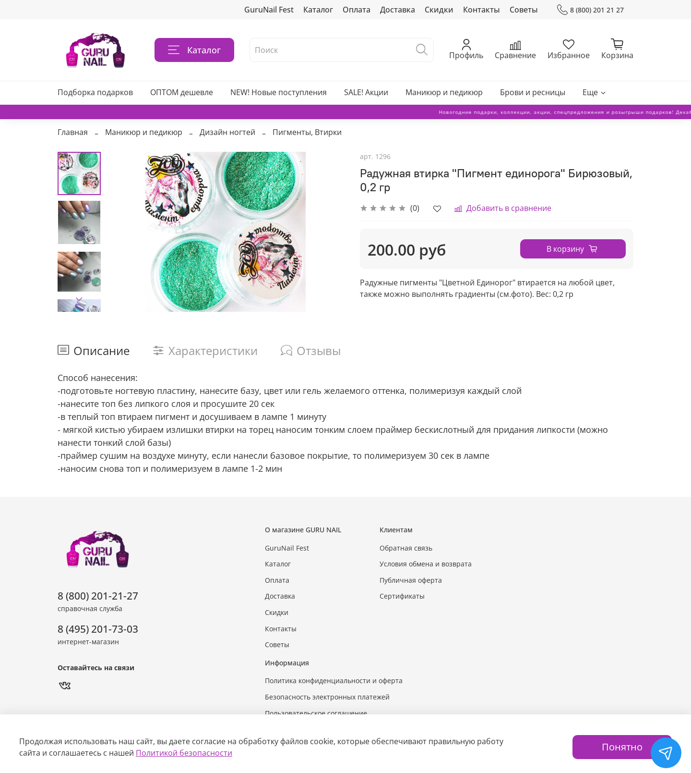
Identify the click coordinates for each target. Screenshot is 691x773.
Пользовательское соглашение (316, 713)
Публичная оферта (411, 580)
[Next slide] (79, 299)
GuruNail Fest (269, 9)
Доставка (397, 9)
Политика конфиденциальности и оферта (334, 680)
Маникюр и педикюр (444, 92)
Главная (73, 132)
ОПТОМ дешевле (181, 92)
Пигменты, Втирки (307, 132)
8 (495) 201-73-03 (98, 629)
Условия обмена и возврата (426, 563)
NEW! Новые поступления (278, 92)
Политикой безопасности (184, 753)
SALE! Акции (366, 92)
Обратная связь (406, 547)
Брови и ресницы (532, 92)
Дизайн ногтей (227, 132)
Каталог (318, 9)
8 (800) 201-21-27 (98, 595)
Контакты (481, 9)
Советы (524, 9)
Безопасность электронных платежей (327, 696)
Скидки (439, 9)
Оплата (356, 9)
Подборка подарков (95, 92)
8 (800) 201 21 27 (590, 10)
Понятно (622, 746)
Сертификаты (402, 596)
